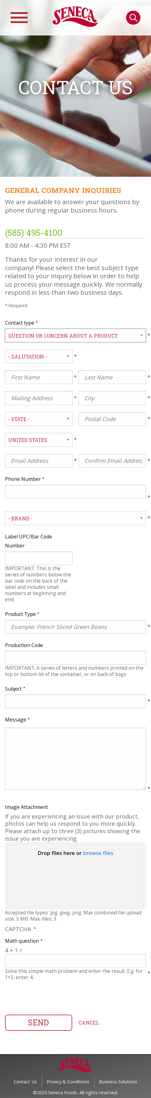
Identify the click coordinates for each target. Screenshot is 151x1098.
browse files (98, 853)
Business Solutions (118, 1081)
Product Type (20, 614)
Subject (13, 688)
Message (15, 719)
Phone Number (23, 479)
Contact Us (25, 1081)
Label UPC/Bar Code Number (28, 541)
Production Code (24, 645)
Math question (22, 940)
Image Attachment (26, 807)
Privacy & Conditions (68, 1081)
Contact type (19, 322)
